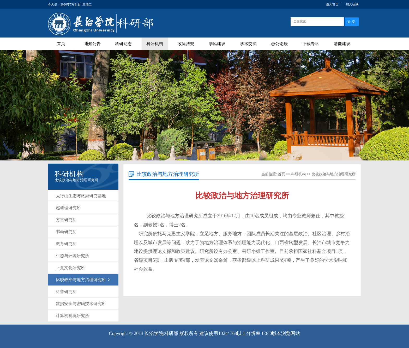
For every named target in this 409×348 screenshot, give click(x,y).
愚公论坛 (279, 43)
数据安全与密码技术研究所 (81, 303)
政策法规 (186, 43)
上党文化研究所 (70, 267)
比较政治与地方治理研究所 (81, 279)
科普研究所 (66, 291)
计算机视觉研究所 (72, 315)
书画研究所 (66, 231)
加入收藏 (352, 4)
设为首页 (332, 4)
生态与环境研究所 (72, 255)
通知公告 (92, 43)
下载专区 (310, 43)
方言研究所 (66, 220)
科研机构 (154, 43)
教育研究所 (66, 243)
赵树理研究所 (68, 208)
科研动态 (123, 43)
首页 (61, 43)
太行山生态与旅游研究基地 (81, 196)
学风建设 (217, 43)
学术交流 (248, 43)
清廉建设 (342, 43)
